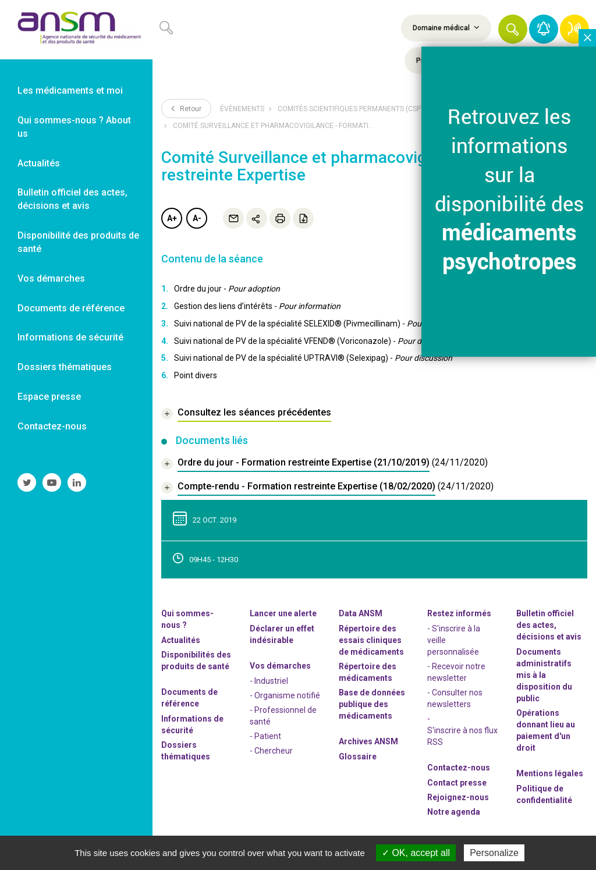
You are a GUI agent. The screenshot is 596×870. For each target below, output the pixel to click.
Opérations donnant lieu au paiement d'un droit (545, 730)
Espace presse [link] (49, 396)
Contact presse (457, 782)
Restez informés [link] (459, 613)
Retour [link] (186, 108)
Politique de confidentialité (544, 794)
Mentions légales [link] (549, 773)
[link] (76, 29)
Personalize (494, 853)
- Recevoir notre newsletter (456, 672)
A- (197, 218)
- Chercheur (271, 750)
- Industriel (269, 681)
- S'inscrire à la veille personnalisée (453, 640)
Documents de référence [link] (71, 308)
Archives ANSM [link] (368, 741)
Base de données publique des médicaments (372, 704)
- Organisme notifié (285, 695)
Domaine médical (446, 27)
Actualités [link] (38, 163)
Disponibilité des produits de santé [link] (78, 242)
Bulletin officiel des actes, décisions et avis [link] (72, 199)
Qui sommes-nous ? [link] (187, 619)
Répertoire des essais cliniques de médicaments (371, 640)
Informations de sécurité (192, 724)
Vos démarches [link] (51, 278)
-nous (458, 797)
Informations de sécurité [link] (70, 337)
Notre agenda (453, 811)
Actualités (180, 640)
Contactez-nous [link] (52, 426)
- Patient (265, 736)
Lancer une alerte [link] (283, 613)
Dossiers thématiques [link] (64, 366)
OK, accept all (416, 853)
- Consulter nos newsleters (455, 698)
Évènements (242, 109)
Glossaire (358, 756)
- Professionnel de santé (283, 715)
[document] (324, 464)
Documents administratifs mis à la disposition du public (544, 675)
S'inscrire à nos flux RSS (462, 736)
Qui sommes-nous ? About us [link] (74, 127)
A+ (172, 218)
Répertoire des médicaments (367, 672)
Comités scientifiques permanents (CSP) (350, 109)
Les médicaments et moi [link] (70, 90)
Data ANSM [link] (360, 613)
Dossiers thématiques (185, 750)
